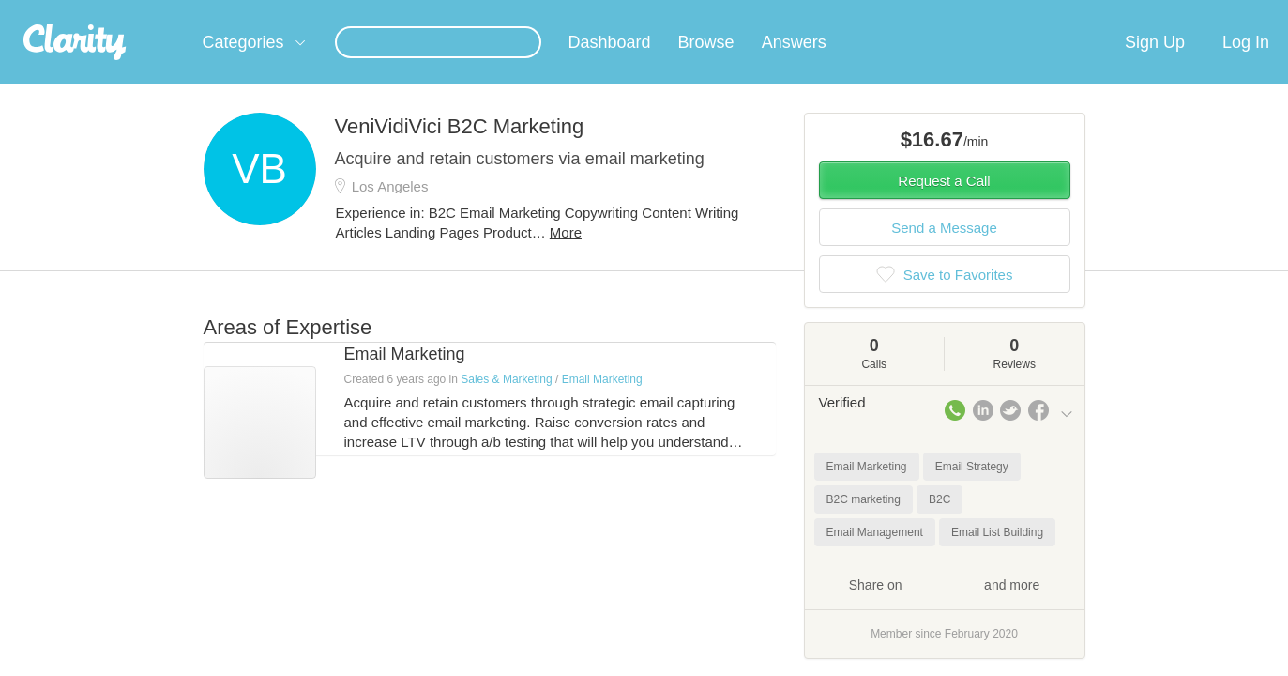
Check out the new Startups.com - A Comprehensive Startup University (870, 12)
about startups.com (1140, 12)
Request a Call (944, 203)
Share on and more (944, 606)
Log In (1245, 64)
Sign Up (1155, 64)
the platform (174, 11)
